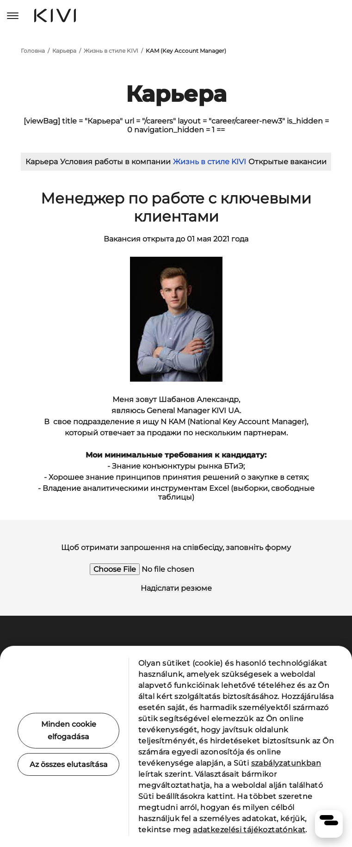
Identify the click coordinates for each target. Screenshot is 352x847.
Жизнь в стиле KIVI (111, 50)
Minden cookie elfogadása (68, 730)
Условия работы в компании (115, 161)
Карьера (64, 50)
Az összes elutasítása (69, 764)
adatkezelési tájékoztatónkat (249, 829)
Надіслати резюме (176, 588)
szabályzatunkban (286, 763)
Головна (33, 50)
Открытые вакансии (287, 161)
